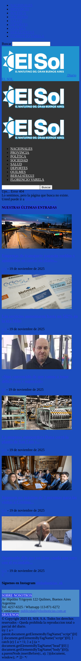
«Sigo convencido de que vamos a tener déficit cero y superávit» (35, 378)
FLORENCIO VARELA (27, 36)
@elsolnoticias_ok (49, 583)
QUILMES (18, 28)
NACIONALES (21, 5)
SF (4, 389)
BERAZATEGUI (22, 32)
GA (4, 268)
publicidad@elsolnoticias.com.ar (43, 611)
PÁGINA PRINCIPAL (40, 199)
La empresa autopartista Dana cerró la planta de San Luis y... (35, 439)
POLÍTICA (18, 13)
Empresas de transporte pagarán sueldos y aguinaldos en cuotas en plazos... (38, 258)
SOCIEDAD (19, 17)
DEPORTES (19, 24)
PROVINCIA (19, 9)
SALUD (16, 21)
